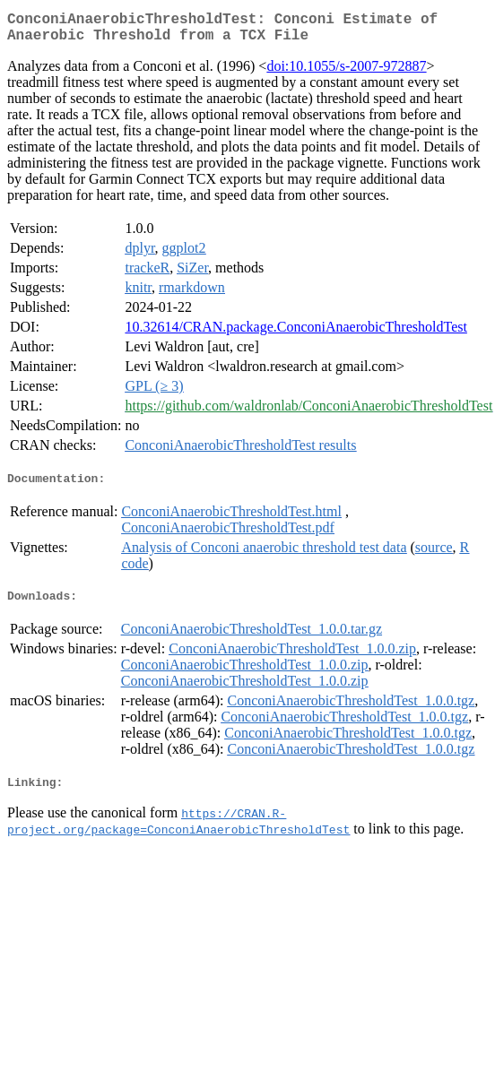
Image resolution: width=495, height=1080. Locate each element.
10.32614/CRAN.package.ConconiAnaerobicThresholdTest (295, 333)
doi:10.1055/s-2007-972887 (346, 73)
